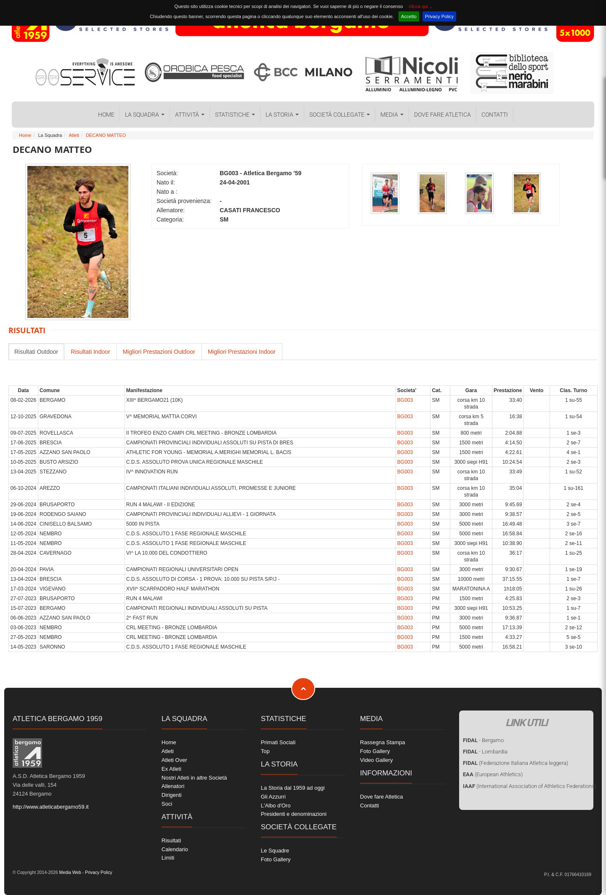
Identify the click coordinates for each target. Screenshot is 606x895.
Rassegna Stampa (382, 742)
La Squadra (145, 114)
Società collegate (339, 114)
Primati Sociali (278, 742)
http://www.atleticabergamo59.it (51, 807)
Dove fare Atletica (442, 114)
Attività (190, 114)
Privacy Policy (439, 16)
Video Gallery (376, 760)
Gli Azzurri (273, 796)
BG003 (405, 400)
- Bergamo (483, 740)
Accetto (409, 16)
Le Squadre (275, 850)
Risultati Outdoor (36, 351)
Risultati (171, 840)
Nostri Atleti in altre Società (194, 778)
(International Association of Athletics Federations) (529, 786)
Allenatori (173, 786)
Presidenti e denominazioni (294, 814)
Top (265, 751)
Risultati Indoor (90, 351)
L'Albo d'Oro (276, 805)
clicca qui (418, 6)
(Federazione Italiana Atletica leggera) (515, 763)
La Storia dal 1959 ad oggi (293, 788)
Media (392, 114)
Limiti (168, 858)
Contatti (494, 114)
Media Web (69, 872)
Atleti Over (174, 760)
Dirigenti (172, 795)
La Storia (282, 114)
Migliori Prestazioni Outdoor (159, 351)
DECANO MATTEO (106, 135)
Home (106, 114)
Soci (167, 804)
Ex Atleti (171, 769)
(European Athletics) (493, 774)
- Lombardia (485, 751)
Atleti (74, 135)
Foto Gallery (276, 859)
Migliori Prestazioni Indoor (242, 351)
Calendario (175, 849)
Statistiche (235, 114)
